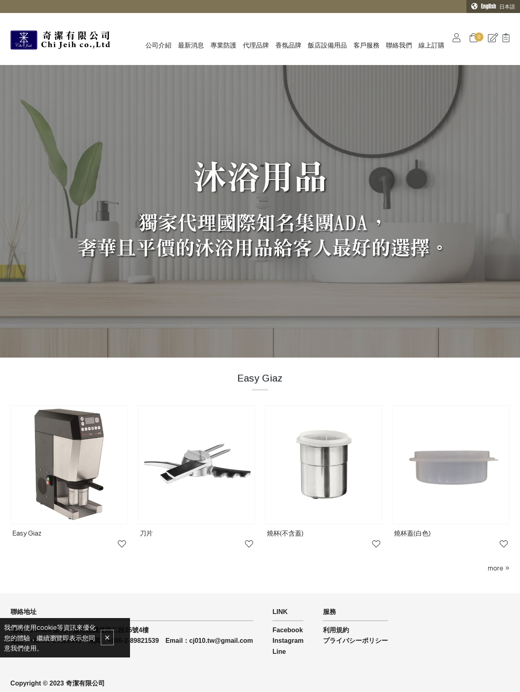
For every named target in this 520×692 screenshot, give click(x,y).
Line (279, 629)
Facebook (288, 607)
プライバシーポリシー (355, 618)
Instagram (288, 618)
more (495, 545)
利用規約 (336, 607)
